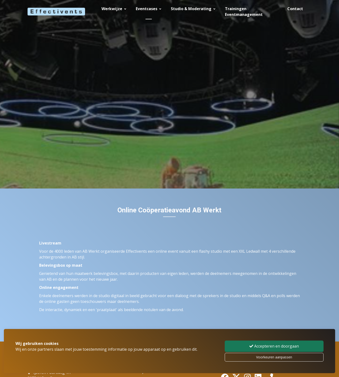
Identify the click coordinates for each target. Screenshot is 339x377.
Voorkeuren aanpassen (274, 357)
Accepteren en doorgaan (274, 346)
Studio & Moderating (193, 8)
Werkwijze (113, 8)
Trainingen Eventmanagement (244, 11)
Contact (295, 8)
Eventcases (148, 8)
